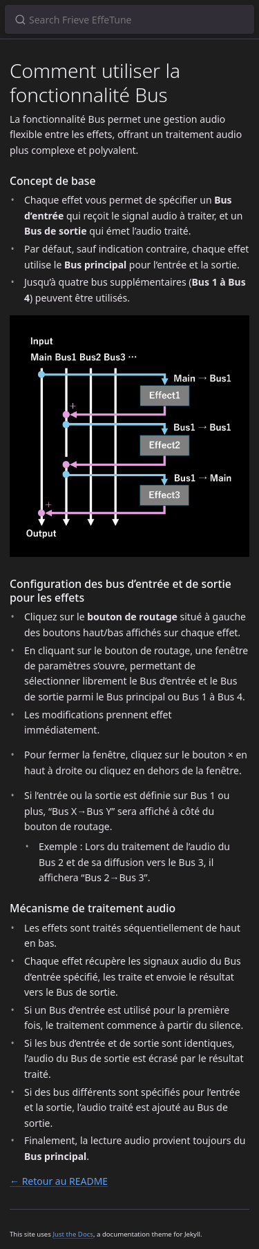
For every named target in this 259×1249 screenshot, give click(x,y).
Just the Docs (72, 1234)
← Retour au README (59, 1181)
